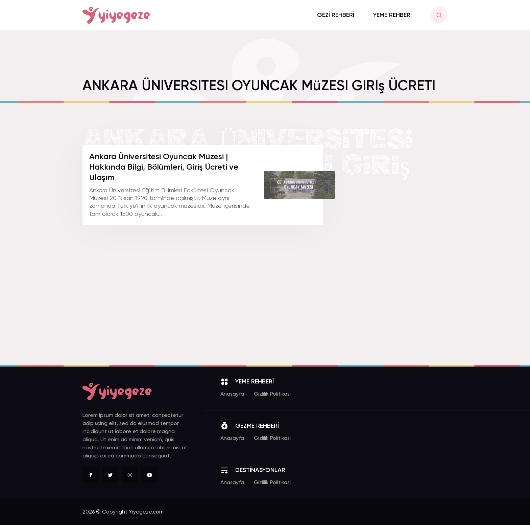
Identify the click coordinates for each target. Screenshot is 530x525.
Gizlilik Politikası (272, 394)
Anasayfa (232, 394)
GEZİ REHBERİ (335, 15)
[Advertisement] (397, 246)
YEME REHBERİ (392, 15)
